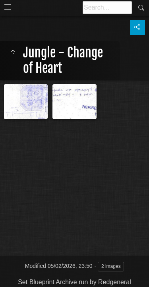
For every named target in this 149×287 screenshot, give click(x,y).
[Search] (107, 7)
